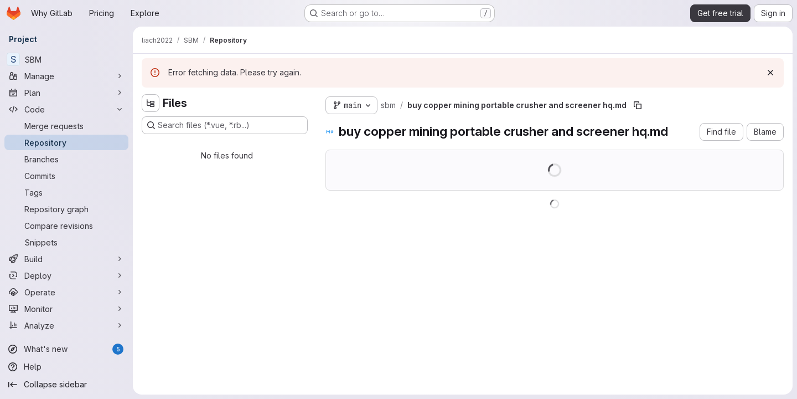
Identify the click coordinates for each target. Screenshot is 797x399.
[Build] (66, 259)
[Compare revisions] (66, 225)
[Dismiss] (770, 72)
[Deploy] (66, 275)
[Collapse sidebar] (66, 384)
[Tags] (66, 192)
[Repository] (66, 142)
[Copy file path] (637, 105)
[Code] (66, 109)
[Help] (66, 367)
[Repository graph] (66, 209)
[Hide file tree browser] (150, 103)
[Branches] (66, 159)
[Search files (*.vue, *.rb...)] (225, 125)
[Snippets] (66, 242)
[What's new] (66, 349)
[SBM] (66, 59)
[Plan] (66, 92)
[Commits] (66, 175)
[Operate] (66, 292)
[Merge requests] (66, 126)
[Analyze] (66, 325)
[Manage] (66, 76)
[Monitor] (66, 308)
